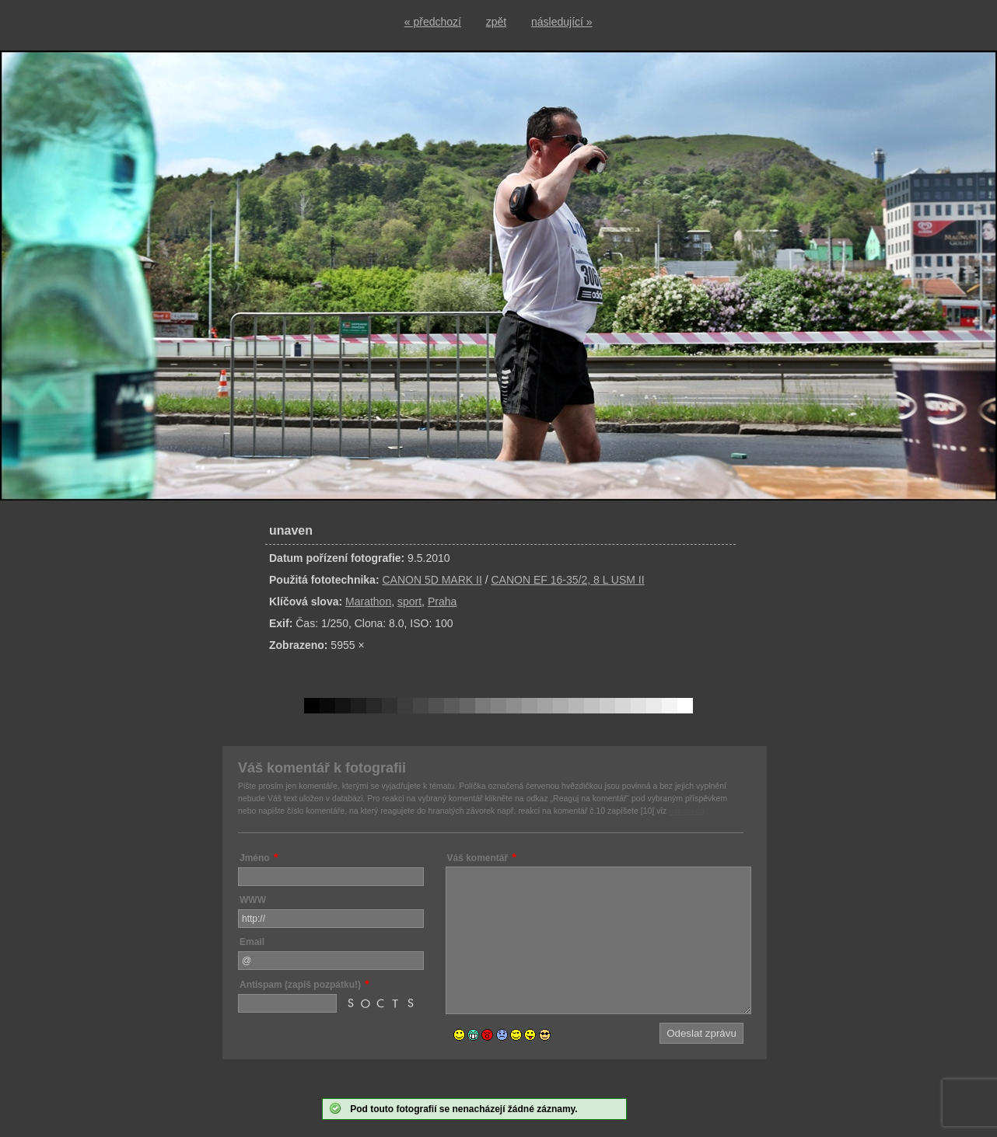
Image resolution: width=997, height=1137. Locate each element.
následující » (562, 22)
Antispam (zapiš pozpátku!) (300, 984)
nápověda (687, 810)
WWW (253, 900)
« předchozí (432, 22)
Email (252, 941)
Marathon (368, 601)
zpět (496, 22)
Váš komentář (478, 858)
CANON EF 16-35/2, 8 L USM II (567, 580)
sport (409, 601)
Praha (442, 601)
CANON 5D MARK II (431, 580)
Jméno (255, 858)
